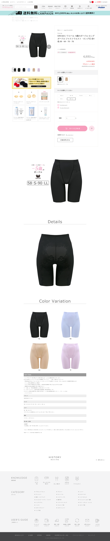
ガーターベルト (82, 494)
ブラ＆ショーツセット (40, 491)
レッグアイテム (39, 502)
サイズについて (63, 105)
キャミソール (60, 494)
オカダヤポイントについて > (88, 66)
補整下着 (59, 499)
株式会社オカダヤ (19, 535)
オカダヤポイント (22, 2)
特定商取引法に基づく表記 (61, 535)
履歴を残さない (101, 459)
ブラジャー (60, 491)
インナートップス (61, 497)
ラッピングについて (64, 107)
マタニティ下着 (61, 505)
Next (49, 47)
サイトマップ (91, 535)
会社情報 (31, 2)
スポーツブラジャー (40, 507)
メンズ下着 (38, 510)
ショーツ (81, 491)
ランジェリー (38, 494)
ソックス (37, 505)
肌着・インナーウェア (40, 497)
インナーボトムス (83, 497)
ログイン (13, 2)
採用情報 (39, 535)
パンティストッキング (62, 502)
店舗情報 (48, 535)
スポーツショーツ (61, 507)
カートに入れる (74, 128)
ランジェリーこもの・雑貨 (85, 499)
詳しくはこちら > (69, 134)
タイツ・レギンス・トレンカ (85, 502)
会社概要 (30, 535)
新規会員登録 (6, 2)
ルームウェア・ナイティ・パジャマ (43, 499)
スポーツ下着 (82, 505)
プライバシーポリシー (78, 535)
